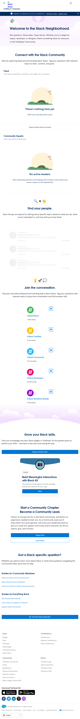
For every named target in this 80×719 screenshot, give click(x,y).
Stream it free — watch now (56, 14)
